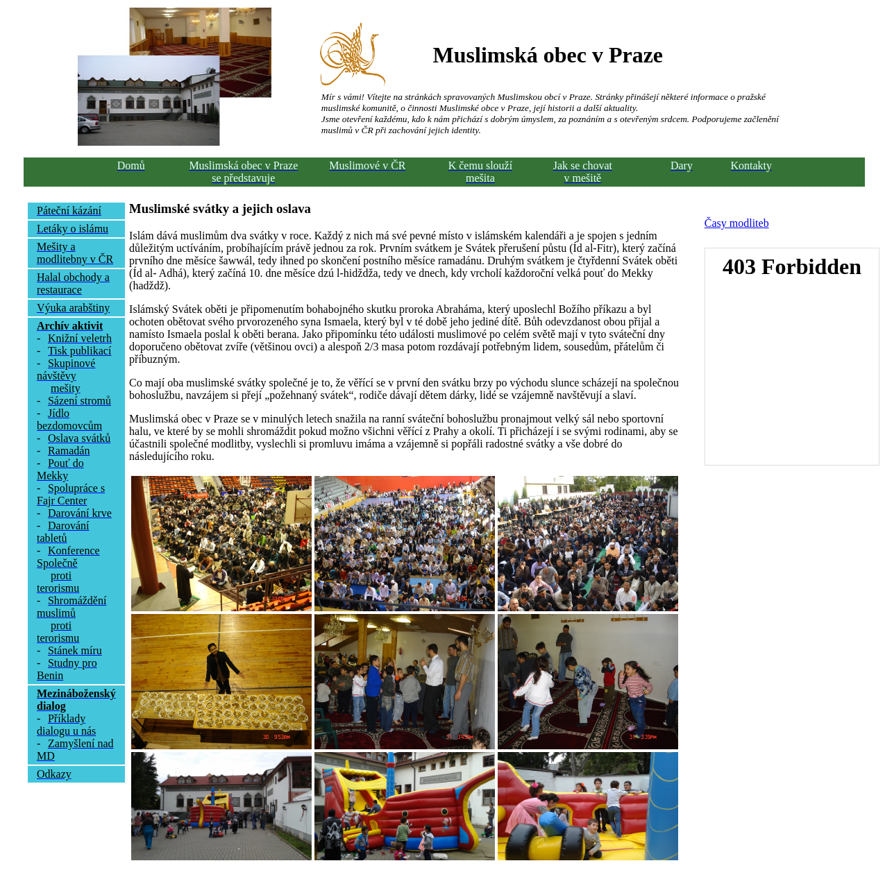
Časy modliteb (737, 223)
